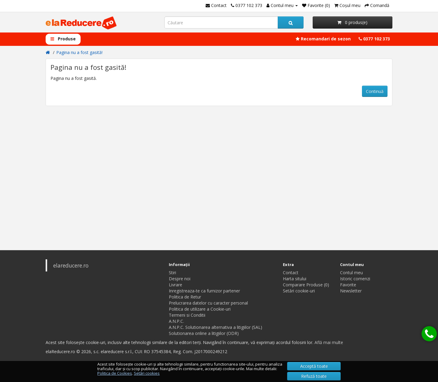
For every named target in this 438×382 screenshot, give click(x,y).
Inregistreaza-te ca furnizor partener (204, 291)
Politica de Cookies (114, 373)
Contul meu (351, 272)
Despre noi (179, 278)
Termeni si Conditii (187, 315)
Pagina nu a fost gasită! (79, 52)
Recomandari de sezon (323, 39)
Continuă (375, 91)
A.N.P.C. (176, 321)
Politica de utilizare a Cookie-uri (200, 309)
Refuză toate (314, 376)
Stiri (172, 272)
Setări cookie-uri (299, 291)
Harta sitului (294, 278)
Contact (290, 272)
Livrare (175, 285)
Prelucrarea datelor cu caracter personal (208, 303)
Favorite (348, 285)
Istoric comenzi (355, 278)
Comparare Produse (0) (306, 285)
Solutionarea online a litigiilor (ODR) (204, 333)
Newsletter (351, 291)
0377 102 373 (374, 39)
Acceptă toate (314, 366)
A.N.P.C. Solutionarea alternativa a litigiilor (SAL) (215, 327)
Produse (63, 39)
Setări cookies (147, 373)
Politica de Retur (185, 297)
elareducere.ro (71, 265)
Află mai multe (329, 342)
